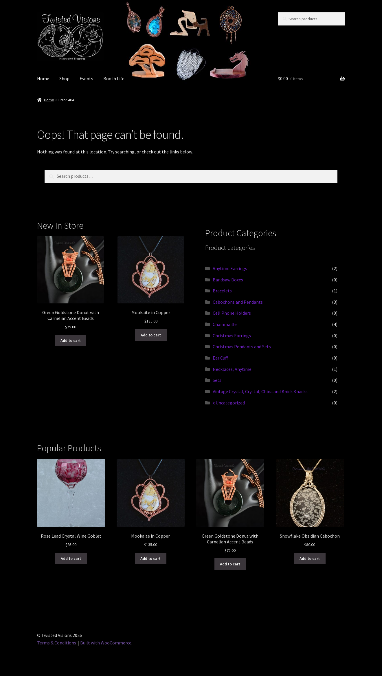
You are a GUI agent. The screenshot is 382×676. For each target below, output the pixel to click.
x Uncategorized (229, 403)
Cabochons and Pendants (238, 302)
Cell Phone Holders (232, 313)
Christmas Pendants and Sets (242, 346)
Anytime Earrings (230, 268)
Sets (217, 380)
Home (43, 78)
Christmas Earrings (232, 335)
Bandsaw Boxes (228, 280)
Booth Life (113, 78)
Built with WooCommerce (105, 643)
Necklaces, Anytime (232, 369)
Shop (64, 78)
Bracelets (222, 291)
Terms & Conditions (56, 643)
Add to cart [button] (70, 340)
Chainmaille (225, 324)
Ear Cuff (220, 358)
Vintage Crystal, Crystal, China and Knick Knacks (260, 391)
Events (86, 78)
